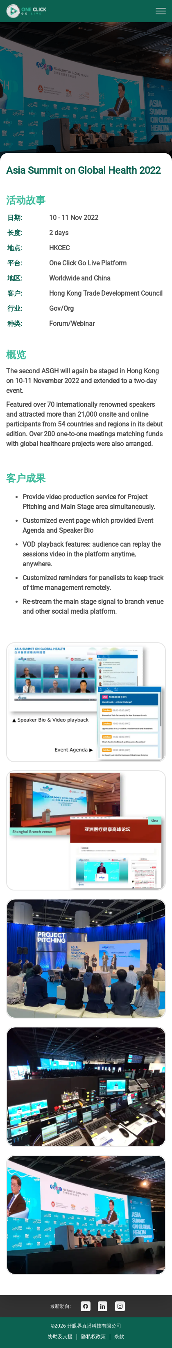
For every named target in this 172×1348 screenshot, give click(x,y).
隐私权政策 (93, 1336)
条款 (119, 1336)
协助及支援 (60, 1336)
